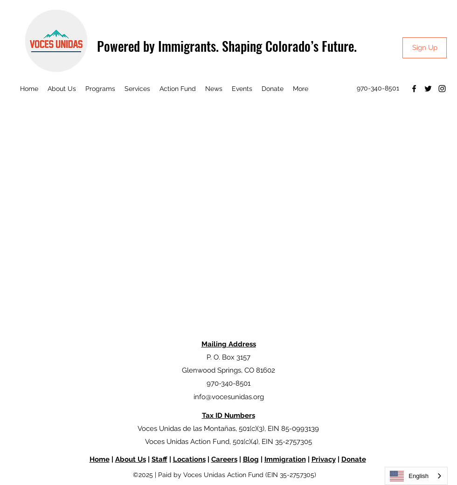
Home (100, 459)
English (409, 476)
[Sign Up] (424, 47)
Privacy (324, 459)
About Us (130, 459)
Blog (251, 459)
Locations (189, 459)
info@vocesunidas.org (229, 397)
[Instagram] (442, 88)
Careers (224, 459)
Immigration (285, 459)
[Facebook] (414, 88)
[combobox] (416, 476)
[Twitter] (428, 88)
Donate (353, 459)
